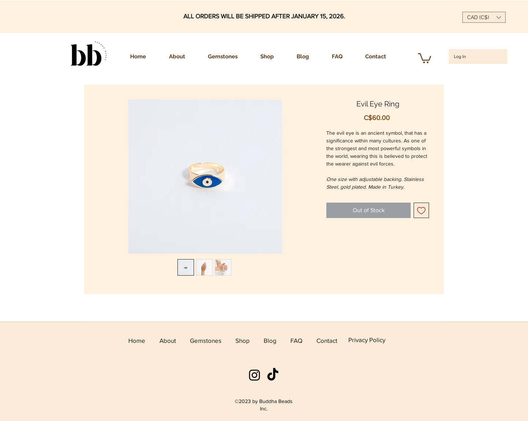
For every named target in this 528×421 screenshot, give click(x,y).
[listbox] (484, 17)
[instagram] (254, 375)
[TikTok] (272, 375)
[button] (484, 17)
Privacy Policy (366, 339)
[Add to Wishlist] (421, 210)
